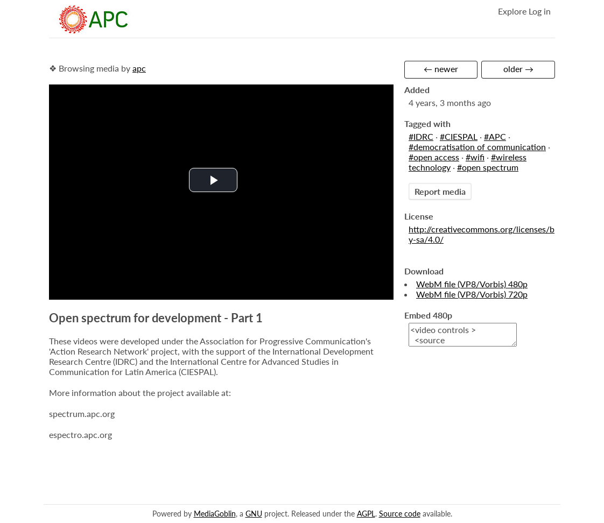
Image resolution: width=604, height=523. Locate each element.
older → (518, 68)
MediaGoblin (215, 513)
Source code (399, 513)
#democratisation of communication (477, 147)
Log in (540, 11)
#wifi (475, 157)
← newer (441, 68)
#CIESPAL (458, 136)
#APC (495, 136)
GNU (253, 513)
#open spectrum (487, 167)
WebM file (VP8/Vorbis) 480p (472, 284)
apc (139, 68)
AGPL (366, 513)
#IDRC (421, 136)
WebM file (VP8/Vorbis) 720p (472, 294)
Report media (440, 191)
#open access (434, 157)
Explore (512, 11)
